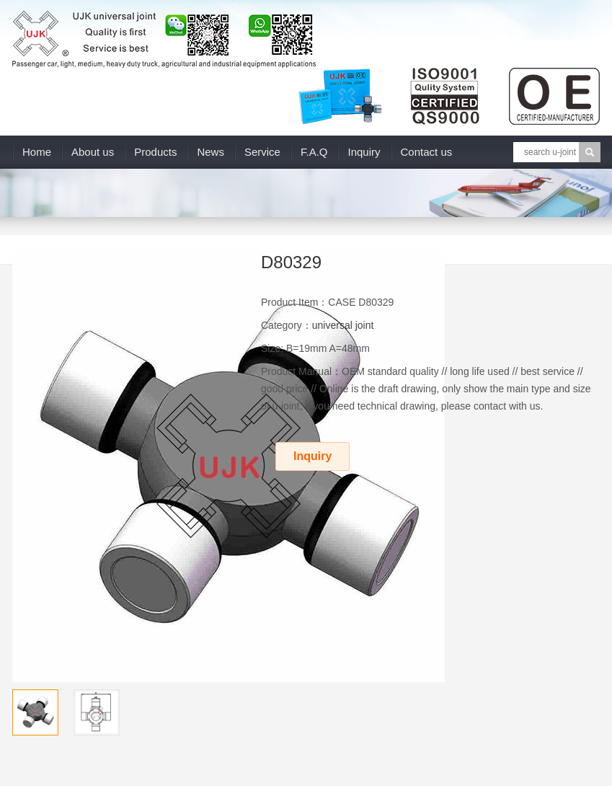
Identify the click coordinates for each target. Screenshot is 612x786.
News (210, 152)
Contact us (427, 152)
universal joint (343, 325)
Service (262, 152)
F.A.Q (314, 152)
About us (92, 152)
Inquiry (363, 152)
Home (36, 152)
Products (155, 152)
